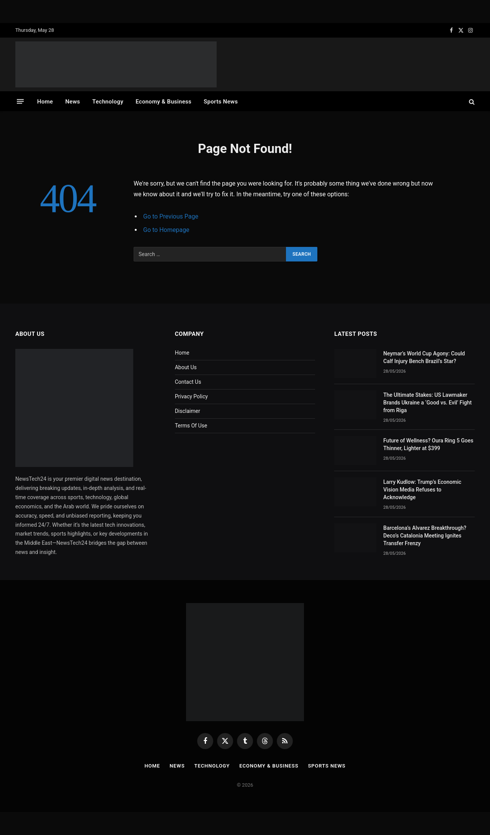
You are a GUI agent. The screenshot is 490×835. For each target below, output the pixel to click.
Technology (107, 101)
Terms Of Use (191, 425)
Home (45, 101)
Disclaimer (187, 411)
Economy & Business (163, 101)
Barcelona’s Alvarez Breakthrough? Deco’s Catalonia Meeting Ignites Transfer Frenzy (424, 535)
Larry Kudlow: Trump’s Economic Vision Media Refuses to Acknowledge (422, 489)
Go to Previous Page (170, 216)
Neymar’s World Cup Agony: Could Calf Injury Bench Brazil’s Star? (424, 357)
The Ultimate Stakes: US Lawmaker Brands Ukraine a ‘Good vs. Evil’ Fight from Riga (427, 402)
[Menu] (20, 101)
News (72, 101)
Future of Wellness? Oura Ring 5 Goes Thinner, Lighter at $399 (428, 444)
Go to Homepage (166, 229)
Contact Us (188, 382)
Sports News (221, 101)
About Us (186, 367)
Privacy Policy (191, 396)
